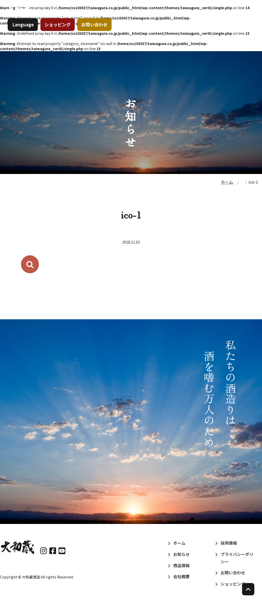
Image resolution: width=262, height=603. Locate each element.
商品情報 (178, 17)
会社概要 (209, 17)
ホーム (119, 17)
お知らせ (147, 17)
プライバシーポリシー (237, 558)
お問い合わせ (97, 34)
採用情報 (239, 17)
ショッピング (60, 34)
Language (25, 34)
